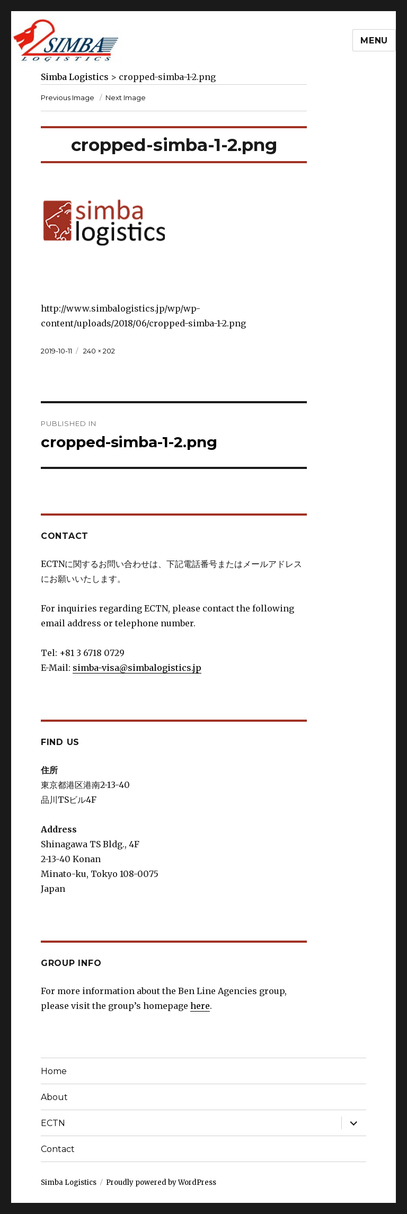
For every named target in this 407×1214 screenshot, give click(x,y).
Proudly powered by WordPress (161, 1182)
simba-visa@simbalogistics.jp (137, 667)
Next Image (125, 97)
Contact (58, 1149)
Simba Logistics (68, 1182)
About (54, 1097)
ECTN (53, 1123)
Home (54, 1071)
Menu (374, 41)
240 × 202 (99, 351)
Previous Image (67, 97)
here (200, 1005)
